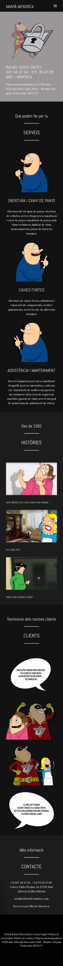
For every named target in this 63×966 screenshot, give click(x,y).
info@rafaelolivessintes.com (31, 898)
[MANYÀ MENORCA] (20, 5)
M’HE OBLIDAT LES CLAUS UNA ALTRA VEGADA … (28, 502)
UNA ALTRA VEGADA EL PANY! (19, 597)
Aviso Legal (40, 934)
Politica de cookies (24, 938)
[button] (55, 6)
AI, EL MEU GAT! (13, 549)
